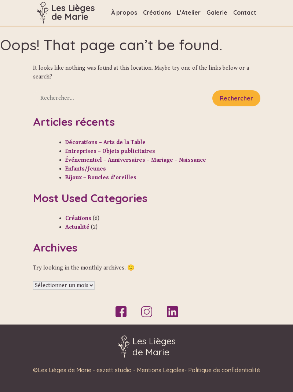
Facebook (121, 311)
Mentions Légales (160, 370)
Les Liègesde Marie (73, 12)
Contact (244, 12)
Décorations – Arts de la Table (105, 142)
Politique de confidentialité (224, 370)
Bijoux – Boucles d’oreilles (100, 177)
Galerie (216, 12)
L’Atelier (189, 12)
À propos (124, 12)
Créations (157, 12)
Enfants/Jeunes (85, 168)
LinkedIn (172, 311)
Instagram (146, 311)
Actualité (77, 227)
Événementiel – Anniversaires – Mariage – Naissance (135, 160)
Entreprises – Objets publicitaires (110, 151)
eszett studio (114, 370)
